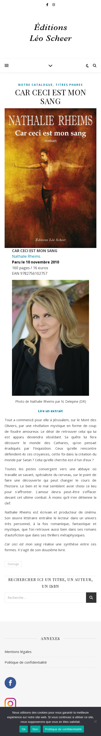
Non (35, 729)
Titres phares (69, 85)
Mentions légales (18, 651)
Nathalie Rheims (26, 256)
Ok (24, 729)
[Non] (95, 721)
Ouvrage (13, 564)
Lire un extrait (50, 410)
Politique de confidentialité (26, 662)
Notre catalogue (35, 85)
